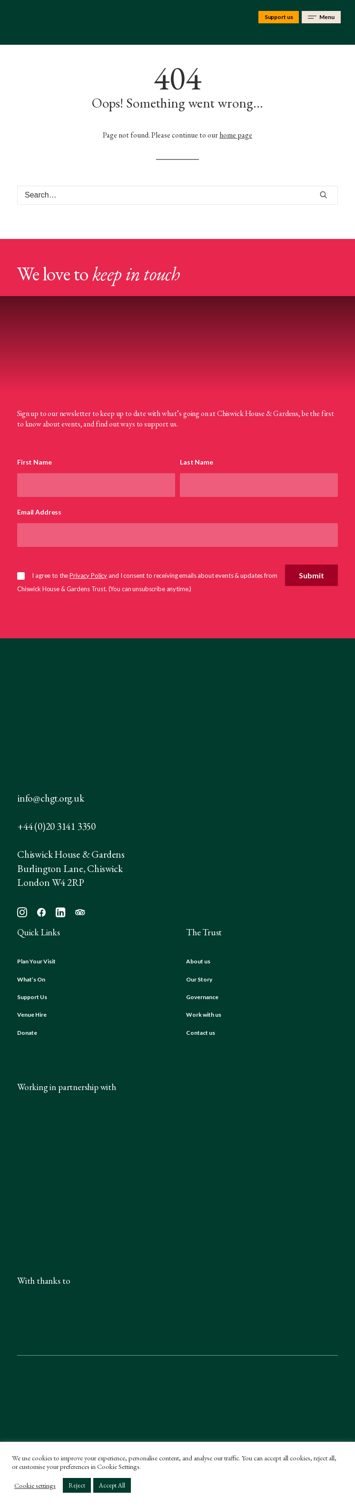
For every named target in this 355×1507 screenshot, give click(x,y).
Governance (202, 997)
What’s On (31, 979)
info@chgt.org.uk (50, 798)
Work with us (203, 1014)
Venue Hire (32, 1014)
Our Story (199, 979)
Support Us (32, 997)
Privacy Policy (88, 575)
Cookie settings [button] (35, 1485)
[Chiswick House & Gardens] (26, 22)
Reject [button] (77, 1485)
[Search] (177, 195)
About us (198, 961)
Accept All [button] (112, 1485)
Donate (27, 1032)
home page (235, 135)
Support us (279, 16)
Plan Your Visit (36, 961)
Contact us (200, 1032)
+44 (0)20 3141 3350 (56, 826)
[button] (323, 194)
